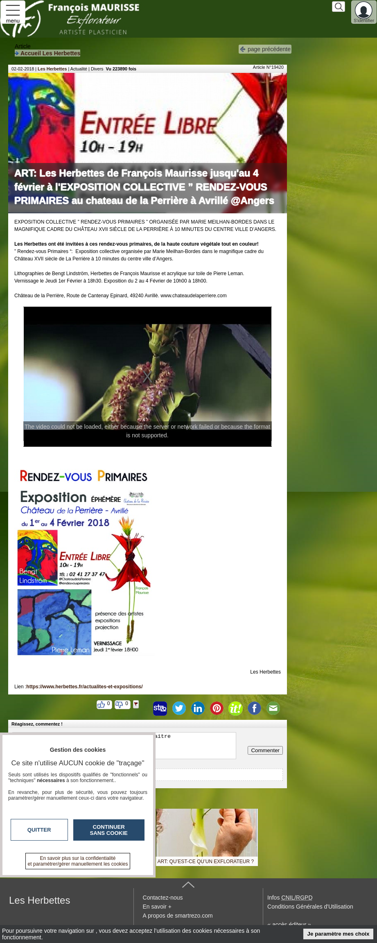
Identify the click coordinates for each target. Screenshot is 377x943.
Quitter (39, 830)
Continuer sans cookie (109, 830)
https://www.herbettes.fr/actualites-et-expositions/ (84, 687)
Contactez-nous (163, 897)
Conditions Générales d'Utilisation (310, 906)
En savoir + (157, 906)
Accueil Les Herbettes (47, 53)
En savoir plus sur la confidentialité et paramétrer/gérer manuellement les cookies (78, 861)
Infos (289, 897)
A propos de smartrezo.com (178, 915)
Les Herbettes (52, 68)
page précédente (265, 48)
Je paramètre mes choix (338, 934)
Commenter (265, 750)
